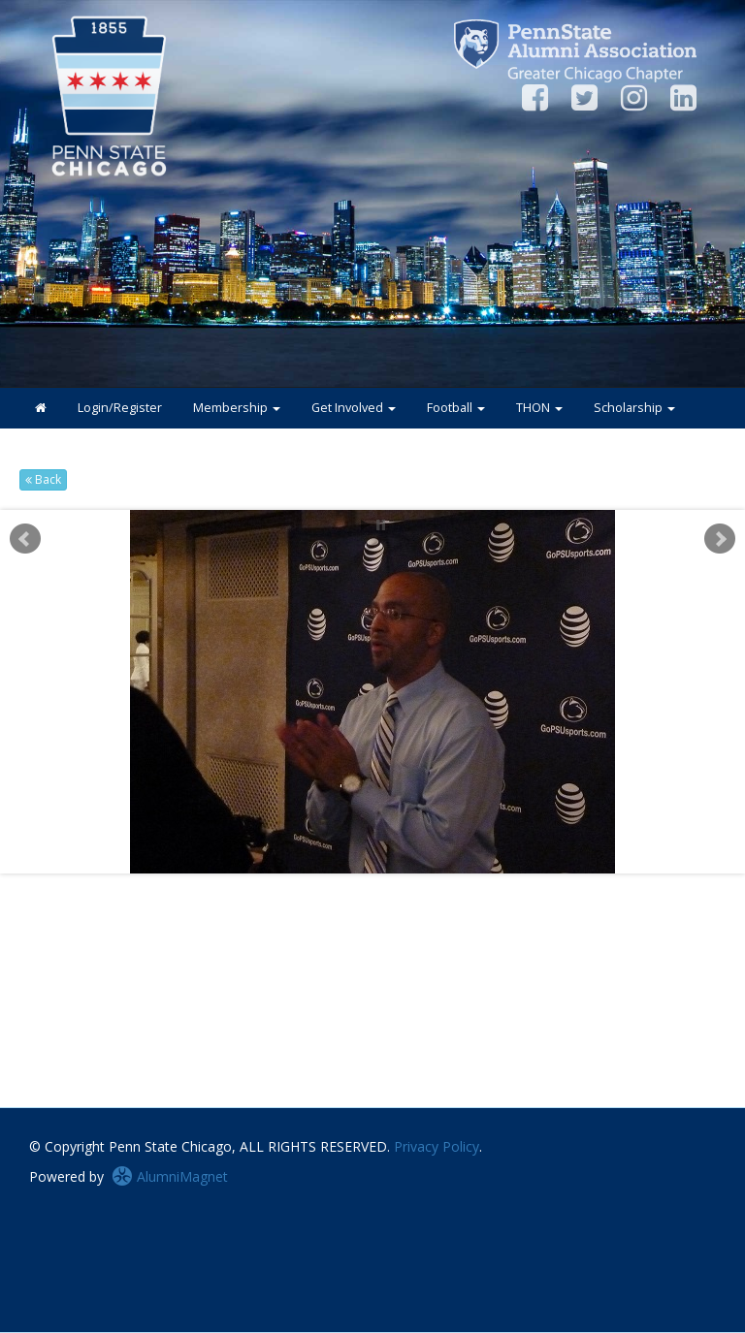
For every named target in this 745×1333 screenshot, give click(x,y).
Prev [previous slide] (25, 539)
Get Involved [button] (353, 407)
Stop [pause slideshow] (380, 525)
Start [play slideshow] (366, 525)
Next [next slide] (719, 539)
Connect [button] (65, 448)
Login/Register (120, 407)
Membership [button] (236, 407)
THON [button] (539, 407)
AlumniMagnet (170, 1176)
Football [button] (456, 407)
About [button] (151, 448)
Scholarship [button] (634, 407)
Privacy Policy (436, 1146)
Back (43, 479)
